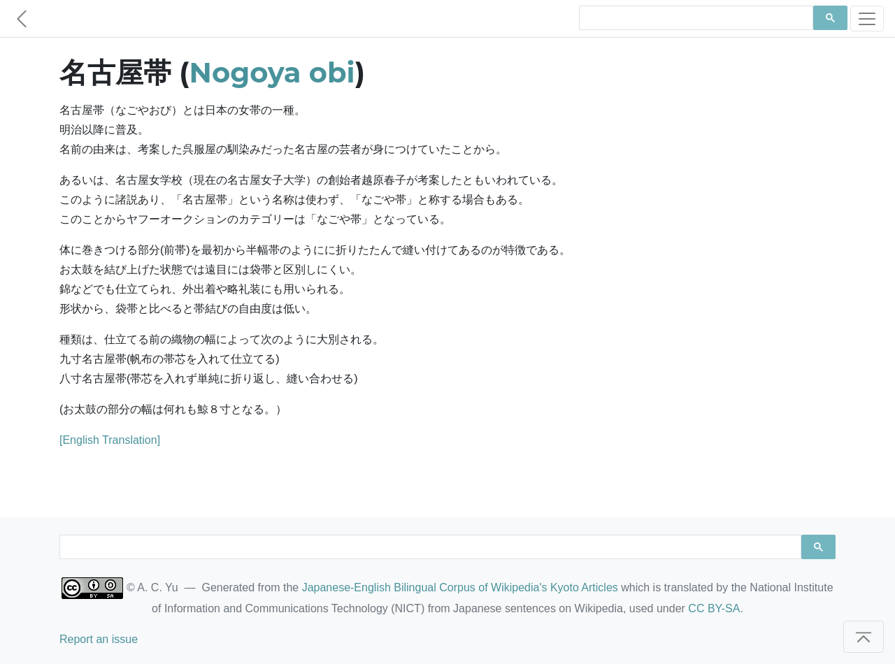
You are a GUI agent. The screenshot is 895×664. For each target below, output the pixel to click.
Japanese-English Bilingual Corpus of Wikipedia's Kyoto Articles (460, 587)
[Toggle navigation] (867, 18)
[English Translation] (109, 440)
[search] (694, 18)
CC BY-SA (714, 608)
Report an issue (98, 639)
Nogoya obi (272, 72)
